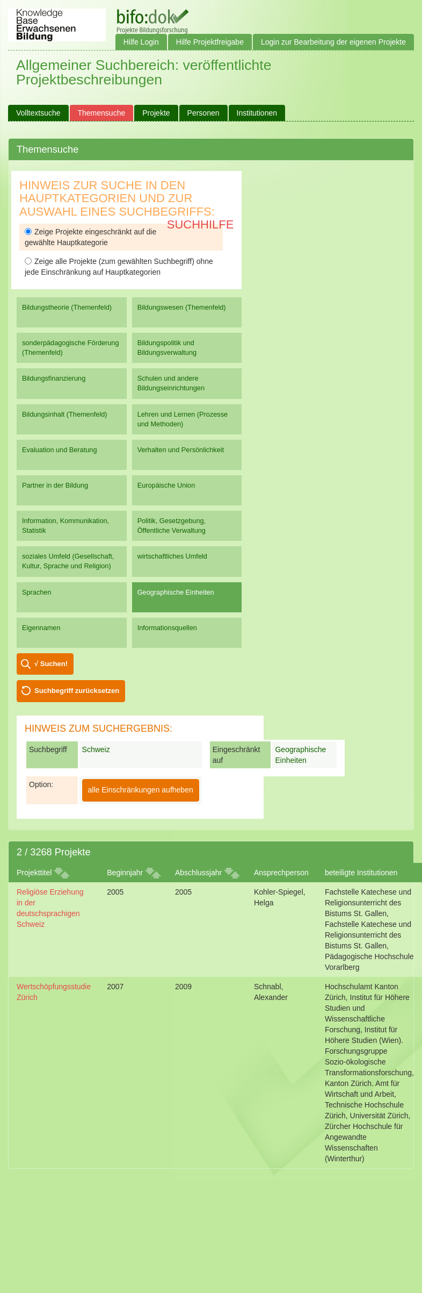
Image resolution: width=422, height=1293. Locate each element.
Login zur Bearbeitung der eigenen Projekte (333, 42)
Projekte (156, 113)
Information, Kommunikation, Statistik (65, 525)
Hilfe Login (141, 42)
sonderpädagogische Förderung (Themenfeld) (70, 347)
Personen (203, 113)
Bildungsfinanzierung (53, 378)
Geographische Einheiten (175, 592)
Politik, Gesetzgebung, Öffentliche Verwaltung (171, 525)
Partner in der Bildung (55, 485)
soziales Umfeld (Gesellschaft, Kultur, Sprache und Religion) (68, 561)
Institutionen (257, 113)
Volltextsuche (38, 113)
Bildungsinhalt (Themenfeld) (64, 414)
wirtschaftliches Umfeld (172, 556)
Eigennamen (41, 628)
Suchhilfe (200, 224)
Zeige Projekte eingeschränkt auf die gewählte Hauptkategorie (90, 237)
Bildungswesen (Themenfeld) (181, 307)
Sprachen (37, 592)
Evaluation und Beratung (59, 450)
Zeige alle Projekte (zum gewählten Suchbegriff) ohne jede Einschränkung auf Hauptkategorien (119, 266)
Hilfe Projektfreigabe (210, 42)
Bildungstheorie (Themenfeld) (67, 307)
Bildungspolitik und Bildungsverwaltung (167, 347)
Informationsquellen (167, 628)
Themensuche (102, 113)
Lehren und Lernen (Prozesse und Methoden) (182, 419)
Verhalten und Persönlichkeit (180, 450)
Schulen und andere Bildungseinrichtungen (171, 383)
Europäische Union (166, 485)
